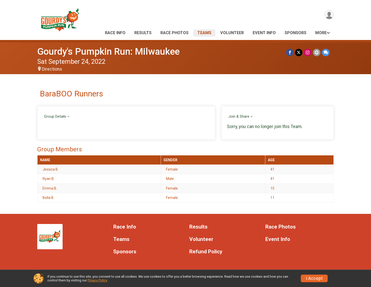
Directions (52, 69)
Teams (204, 32)
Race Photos (174, 32)
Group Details (55, 116)
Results (143, 32)
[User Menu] (329, 14)
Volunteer (232, 32)
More (321, 32)
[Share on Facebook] (290, 52)
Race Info (115, 32)
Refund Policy (205, 252)
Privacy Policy (97, 280)
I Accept (314, 278)
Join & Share (238, 116)
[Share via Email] (316, 52)
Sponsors (295, 32)
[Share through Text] (326, 52)
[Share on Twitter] (299, 52)
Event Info (264, 32)
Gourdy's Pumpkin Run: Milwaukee (108, 51)
